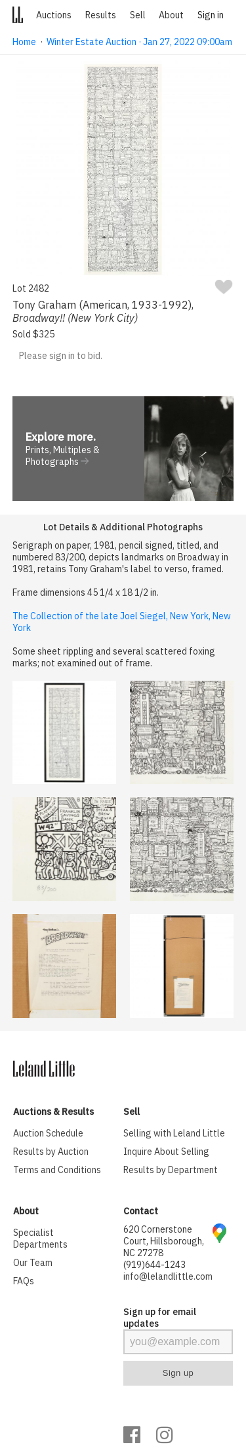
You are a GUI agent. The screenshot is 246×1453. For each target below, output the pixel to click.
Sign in (210, 15)
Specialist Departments (40, 1238)
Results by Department (170, 1170)
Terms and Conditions (57, 1170)
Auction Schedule (48, 1133)
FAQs (23, 1281)
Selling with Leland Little (174, 1133)
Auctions (54, 15)
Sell (138, 15)
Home (24, 42)
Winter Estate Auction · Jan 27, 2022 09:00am (139, 42)
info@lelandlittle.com (168, 1276)
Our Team (32, 1263)
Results (100, 15)
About (171, 15)
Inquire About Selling (166, 1151)
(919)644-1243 (154, 1265)
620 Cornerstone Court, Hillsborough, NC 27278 (163, 1241)
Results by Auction (51, 1151)
